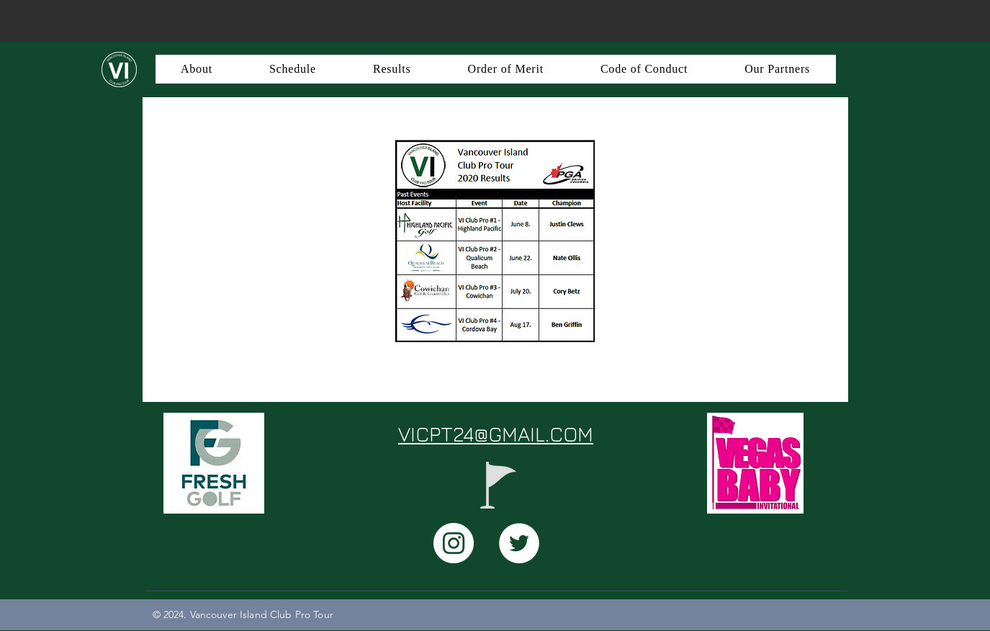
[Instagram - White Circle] (453, 543)
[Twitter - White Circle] (519, 543)
